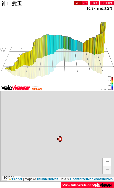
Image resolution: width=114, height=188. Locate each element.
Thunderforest (47, 179)
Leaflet (15, 179)
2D (85, 2)
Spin (94, 2)
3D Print (107, 2)
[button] (7, 165)
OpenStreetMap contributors (91, 179)
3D (77, 2)
